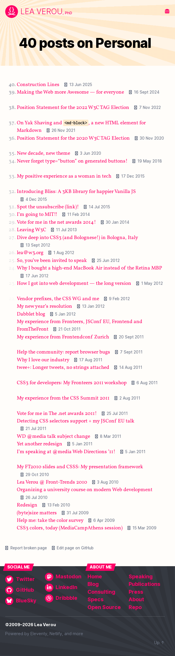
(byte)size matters (37, 512)
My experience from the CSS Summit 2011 (63, 398)
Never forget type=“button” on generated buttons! (72, 161)
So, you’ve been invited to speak (52, 260)
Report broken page (28, 547)
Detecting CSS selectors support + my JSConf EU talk (75, 421)
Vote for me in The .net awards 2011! (57, 413)
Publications (144, 584)
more (78, 633)
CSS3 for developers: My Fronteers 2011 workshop (72, 383)
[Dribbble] (63, 598)
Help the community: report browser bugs (63, 352)
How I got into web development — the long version (74, 283)
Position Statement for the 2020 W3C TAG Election (73, 138)
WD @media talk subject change (53, 436)
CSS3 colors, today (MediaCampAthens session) (70, 528)
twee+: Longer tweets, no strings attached (63, 367)
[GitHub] (24, 590)
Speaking (141, 576)
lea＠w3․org (30, 252)
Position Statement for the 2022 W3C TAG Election (73, 107)
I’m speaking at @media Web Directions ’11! (66, 451)
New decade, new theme (43, 153)
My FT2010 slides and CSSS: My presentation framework (80, 467)
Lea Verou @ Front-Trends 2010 (52, 482)
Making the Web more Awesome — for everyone (70, 92)
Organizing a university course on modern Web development (84, 489)
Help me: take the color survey (50, 520)
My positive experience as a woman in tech (64, 176)
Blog (93, 584)
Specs (95, 599)
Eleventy (38, 633)
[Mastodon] (63, 577)
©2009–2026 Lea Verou (30, 624)
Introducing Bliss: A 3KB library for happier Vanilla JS (76, 191)
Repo (135, 607)
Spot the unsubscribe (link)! (48, 207)
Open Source (104, 607)
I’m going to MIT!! (37, 214)
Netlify (56, 633)
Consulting (101, 592)
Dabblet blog (31, 314)
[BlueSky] (24, 601)
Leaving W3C (31, 230)
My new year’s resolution (44, 306)
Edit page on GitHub (75, 547)
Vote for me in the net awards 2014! (56, 222)
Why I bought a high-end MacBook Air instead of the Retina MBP (89, 268)
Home (95, 576)
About (136, 599)
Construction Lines (38, 84)
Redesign (27, 505)
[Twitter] (24, 579)
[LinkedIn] (63, 588)
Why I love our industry (43, 359)
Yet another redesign (39, 444)
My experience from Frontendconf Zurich (63, 336)
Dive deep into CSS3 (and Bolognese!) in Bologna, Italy (77, 237)
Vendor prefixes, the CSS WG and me (58, 298)
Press (136, 592)
